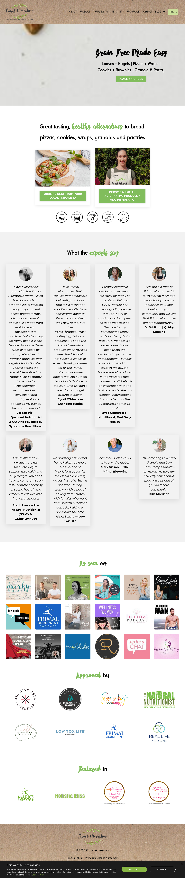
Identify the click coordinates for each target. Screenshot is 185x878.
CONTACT (147, 11)
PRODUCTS (86, 11)
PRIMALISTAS (102, 11)
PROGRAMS (133, 11)
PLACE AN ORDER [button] (131, 78)
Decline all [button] (162, 869)
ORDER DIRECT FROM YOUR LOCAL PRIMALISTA (63, 195)
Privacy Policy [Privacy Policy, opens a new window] (38, 875)
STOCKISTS (117, 11)
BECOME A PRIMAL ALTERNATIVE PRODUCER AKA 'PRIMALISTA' (122, 195)
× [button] (182, 864)
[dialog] (92, 869)
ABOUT (73, 11)
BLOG (160, 11)
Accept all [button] (134, 869)
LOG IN (173, 12)
